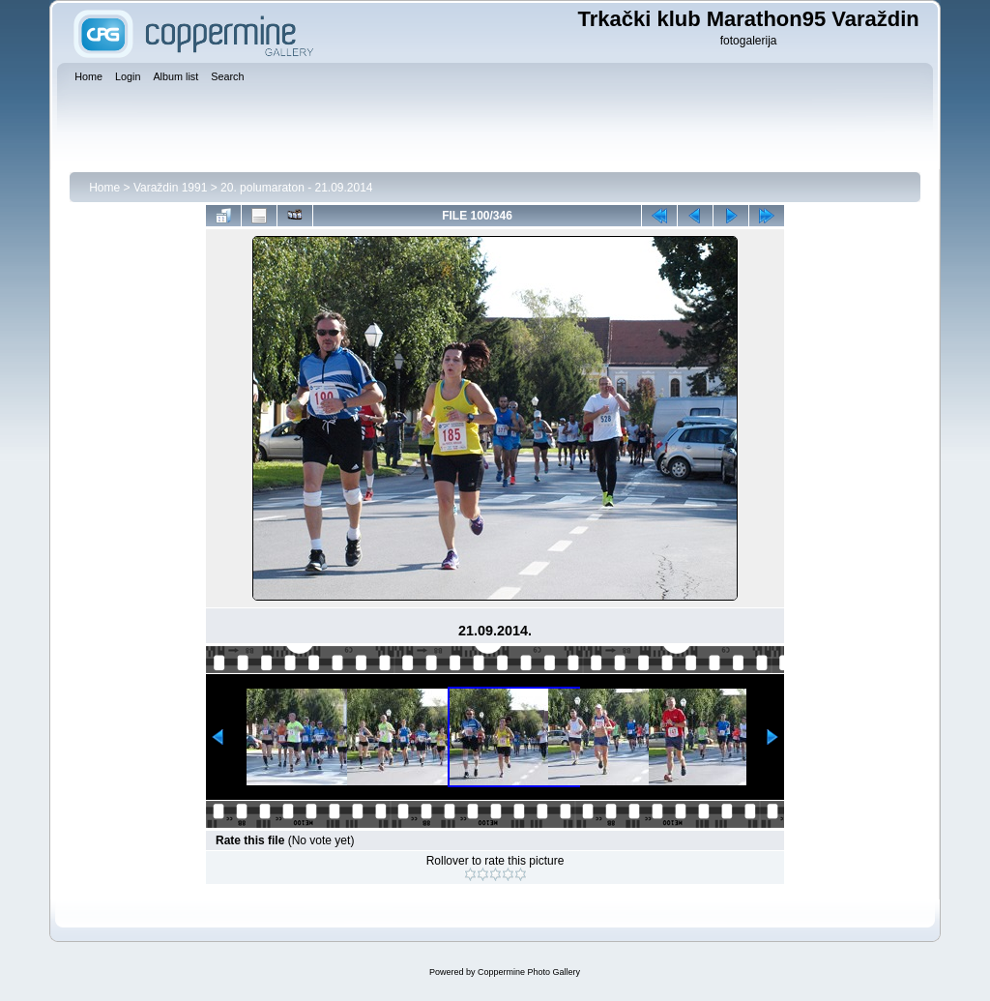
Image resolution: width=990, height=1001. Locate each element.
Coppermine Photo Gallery (529, 972)
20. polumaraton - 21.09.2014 (296, 187)
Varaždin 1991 (170, 187)
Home (104, 187)
